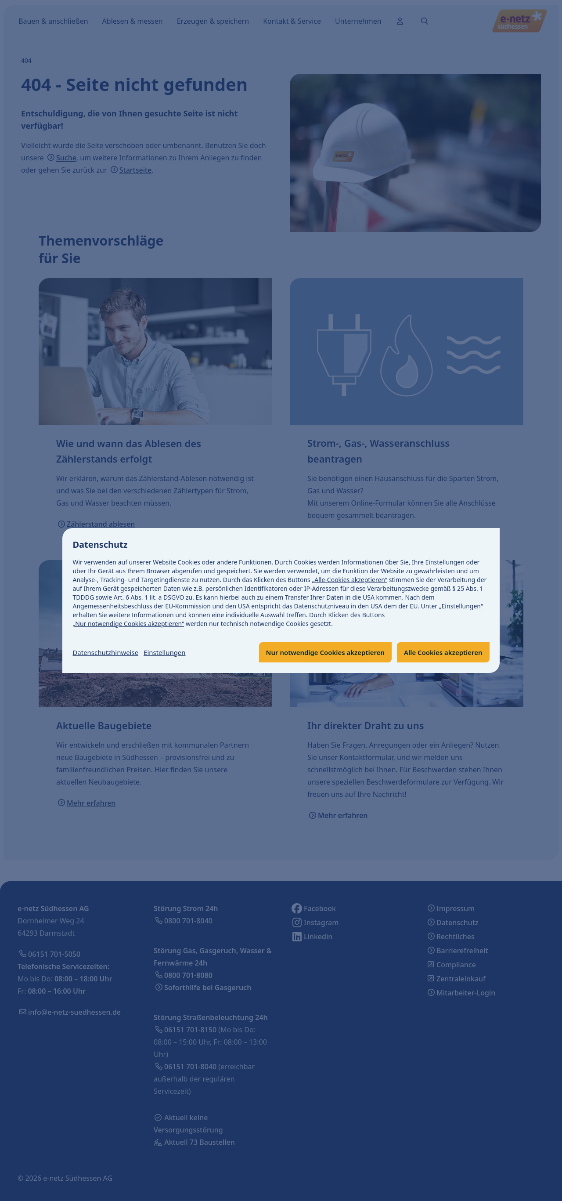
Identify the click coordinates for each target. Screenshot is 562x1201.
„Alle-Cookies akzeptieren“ (350, 579)
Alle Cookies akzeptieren (440, 652)
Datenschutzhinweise (108, 652)
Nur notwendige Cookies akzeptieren (315, 652)
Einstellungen (170, 652)
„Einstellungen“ (461, 605)
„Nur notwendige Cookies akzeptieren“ (128, 623)
